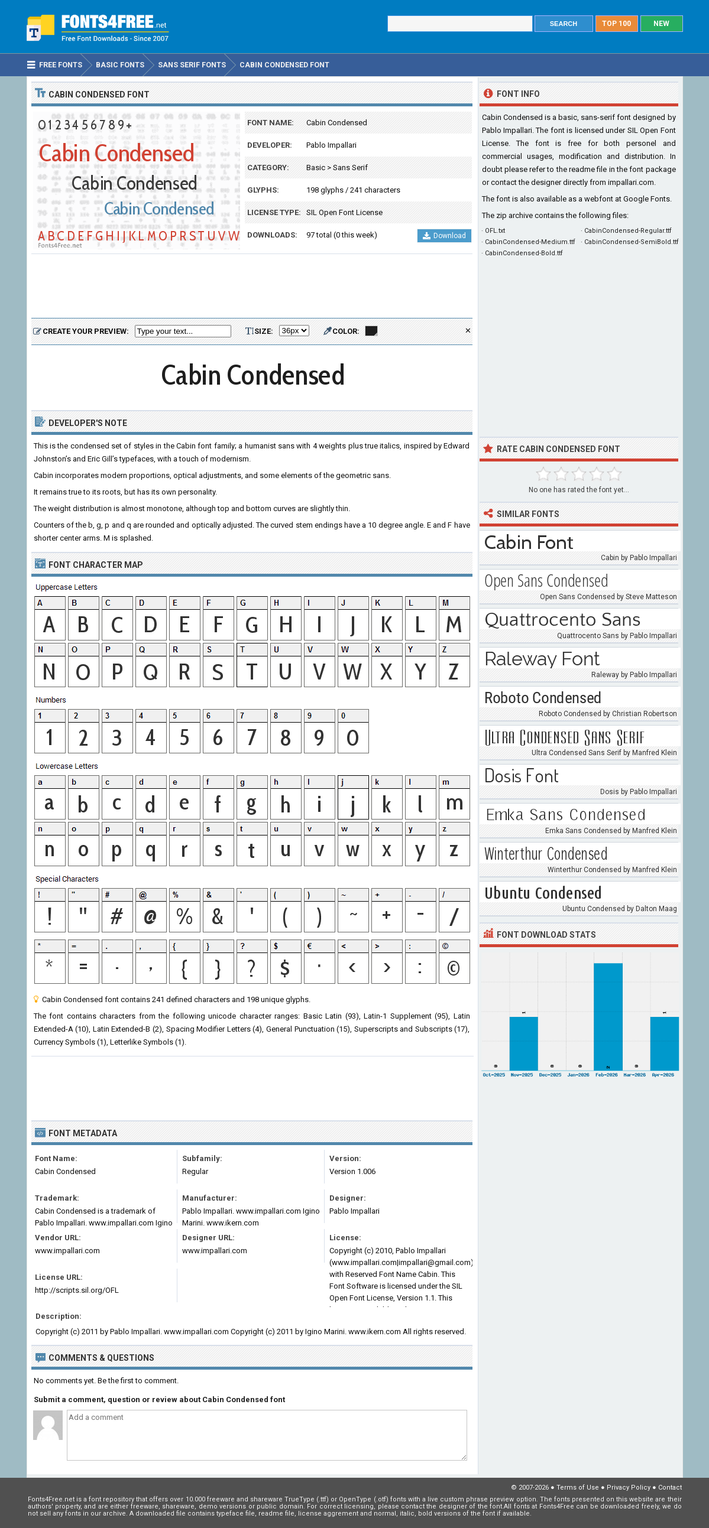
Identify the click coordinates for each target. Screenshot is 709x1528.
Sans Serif (350, 167)
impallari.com (631, 182)
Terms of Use (577, 1487)
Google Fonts (646, 198)
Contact (670, 1487)
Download (444, 236)
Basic (315, 167)
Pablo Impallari (331, 145)
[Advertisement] (251, 286)
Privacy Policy (628, 1487)
